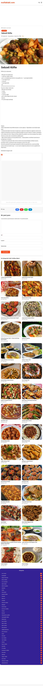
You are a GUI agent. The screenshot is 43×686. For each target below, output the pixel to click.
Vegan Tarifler (4, 656)
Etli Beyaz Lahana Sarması (27, 461)
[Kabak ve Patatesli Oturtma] (11, 391)
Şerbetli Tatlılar (5, 594)
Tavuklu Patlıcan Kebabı (27, 420)
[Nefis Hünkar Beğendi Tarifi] (32, 513)
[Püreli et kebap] (32, 555)
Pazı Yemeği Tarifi (25, 380)
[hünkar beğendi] (11, 555)
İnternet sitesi (3, 246)
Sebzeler (3, 654)
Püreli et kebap (25, 563)
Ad (2, 235)
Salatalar (3, 588)
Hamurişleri (4, 592)
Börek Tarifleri (4, 579)
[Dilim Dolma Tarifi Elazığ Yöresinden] (32, 391)
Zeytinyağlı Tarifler (5, 617)
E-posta (3, 240)
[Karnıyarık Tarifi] (32, 472)
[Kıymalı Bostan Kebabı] (11, 472)
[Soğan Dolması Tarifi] (11, 452)
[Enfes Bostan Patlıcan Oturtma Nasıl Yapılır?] (11, 309)
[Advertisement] (21, 15)
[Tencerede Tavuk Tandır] (32, 493)
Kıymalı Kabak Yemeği (26, 297)
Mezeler (3, 612)
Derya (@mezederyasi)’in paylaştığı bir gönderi (15, 202)
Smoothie (3, 652)
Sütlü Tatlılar (4, 583)
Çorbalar (3, 600)
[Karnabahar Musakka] (11, 493)
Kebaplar (3, 604)
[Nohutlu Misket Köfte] (11, 432)
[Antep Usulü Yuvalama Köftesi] (32, 309)
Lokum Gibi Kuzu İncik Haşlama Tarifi (29, 542)
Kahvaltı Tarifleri (5, 602)
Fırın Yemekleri (4, 581)
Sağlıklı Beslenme (5, 629)
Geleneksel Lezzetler (6, 615)
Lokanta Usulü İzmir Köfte (6, 277)
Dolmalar (3, 635)
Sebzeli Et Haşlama (26, 338)
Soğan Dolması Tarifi (5, 461)
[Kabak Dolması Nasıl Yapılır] (32, 268)
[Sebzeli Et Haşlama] (32, 329)
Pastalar (3, 596)
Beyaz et (3, 598)
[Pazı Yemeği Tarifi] (32, 371)
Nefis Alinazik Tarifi (26, 440)
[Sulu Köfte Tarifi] (11, 411)
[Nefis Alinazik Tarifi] (32, 432)
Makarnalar (4, 619)
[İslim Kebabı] (11, 513)
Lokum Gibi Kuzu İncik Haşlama (7, 359)
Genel (3, 633)
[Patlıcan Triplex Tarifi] (32, 351)
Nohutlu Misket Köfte (5, 440)
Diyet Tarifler (4, 623)
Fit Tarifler (4, 648)
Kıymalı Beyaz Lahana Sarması (7, 380)
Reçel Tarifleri (4, 644)
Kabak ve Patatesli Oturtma (6, 400)
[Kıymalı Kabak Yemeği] (32, 288)
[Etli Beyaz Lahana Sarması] (32, 452)
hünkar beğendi (4, 563)
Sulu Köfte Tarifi (4, 420)
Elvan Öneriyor (4, 631)
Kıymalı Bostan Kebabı (5, 481)
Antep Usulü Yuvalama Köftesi (28, 318)
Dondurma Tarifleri (5, 650)
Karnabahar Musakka (5, 501)
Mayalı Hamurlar (5, 577)
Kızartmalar (4, 606)
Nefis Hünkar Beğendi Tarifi (27, 522)
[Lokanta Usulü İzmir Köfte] (11, 268)
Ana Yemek (9, 27)
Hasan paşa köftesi (5, 297)
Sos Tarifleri (4, 637)
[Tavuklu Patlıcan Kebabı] (32, 411)
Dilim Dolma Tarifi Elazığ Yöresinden (29, 400)
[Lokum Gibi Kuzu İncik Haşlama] (11, 351)
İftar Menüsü (4, 627)
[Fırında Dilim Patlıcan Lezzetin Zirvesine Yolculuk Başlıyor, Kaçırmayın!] (11, 533)
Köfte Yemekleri (5, 585)
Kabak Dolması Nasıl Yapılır (27, 277)
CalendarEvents (5, 662)
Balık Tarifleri (4, 625)
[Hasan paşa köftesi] (11, 288)
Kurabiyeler (4, 575)
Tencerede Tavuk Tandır (27, 501)
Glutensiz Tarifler (5, 660)
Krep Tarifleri (4, 621)
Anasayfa (3, 27)
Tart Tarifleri (4, 639)
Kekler (3, 590)
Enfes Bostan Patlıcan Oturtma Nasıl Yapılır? (10, 318)
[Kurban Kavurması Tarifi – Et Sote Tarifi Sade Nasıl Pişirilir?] (11, 329)
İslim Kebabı (3, 522)
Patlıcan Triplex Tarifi (26, 359)
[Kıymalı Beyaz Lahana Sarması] (11, 371)
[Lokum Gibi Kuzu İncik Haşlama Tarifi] (32, 533)
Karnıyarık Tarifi (25, 481)
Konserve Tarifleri (5, 608)
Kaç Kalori (4, 658)
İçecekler (3, 646)
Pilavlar (3, 610)
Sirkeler (3, 642)
